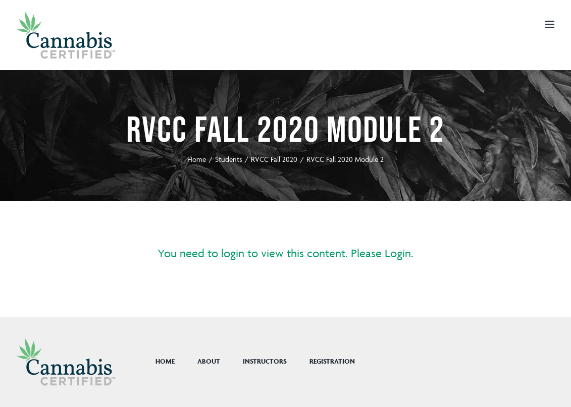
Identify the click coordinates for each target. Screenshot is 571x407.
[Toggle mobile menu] (550, 24)
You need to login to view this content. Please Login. (285, 253)
